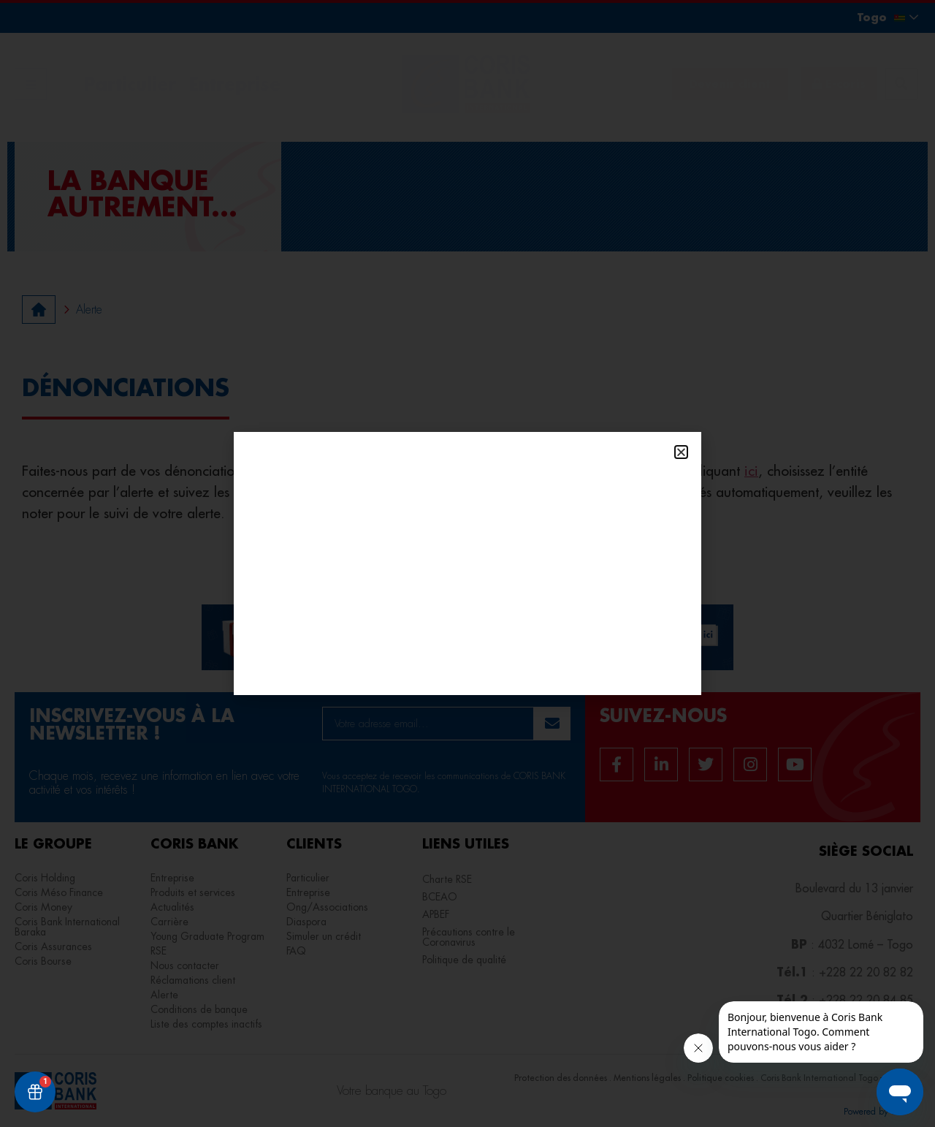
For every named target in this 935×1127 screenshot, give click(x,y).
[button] (681, 452)
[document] (467, 563)
